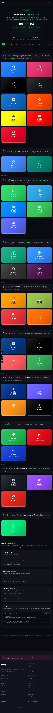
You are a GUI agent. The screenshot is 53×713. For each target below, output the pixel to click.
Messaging (23, 44)
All (3, 44)
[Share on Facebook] (2, 354)
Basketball (30, 687)
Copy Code (46, 613)
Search (16, 44)
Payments (16, 47)
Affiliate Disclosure (32, 699)
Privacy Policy (31, 696)
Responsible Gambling (33, 701)
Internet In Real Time (6, 699)
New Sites (3, 681)
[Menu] (49, 2)
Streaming (23, 47)
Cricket (29, 683)
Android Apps (31, 671)
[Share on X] (2, 351)
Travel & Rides (47, 44)
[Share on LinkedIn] (2, 356)
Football (30, 678)
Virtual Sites (4, 683)
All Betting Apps (31, 666)
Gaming (30, 47)
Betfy (4, 2)
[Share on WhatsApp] (2, 359)
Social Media (9, 44)
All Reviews (4, 694)
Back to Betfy (12, 639)
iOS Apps (30, 669)
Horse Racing (31, 681)
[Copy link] (2, 362)
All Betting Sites (5, 678)
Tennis (29, 685)
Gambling (37, 47)
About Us (3, 701)
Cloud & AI (30, 44)
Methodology (4, 696)
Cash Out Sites (4, 685)
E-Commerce (38, 44)
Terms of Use (31, 694)
